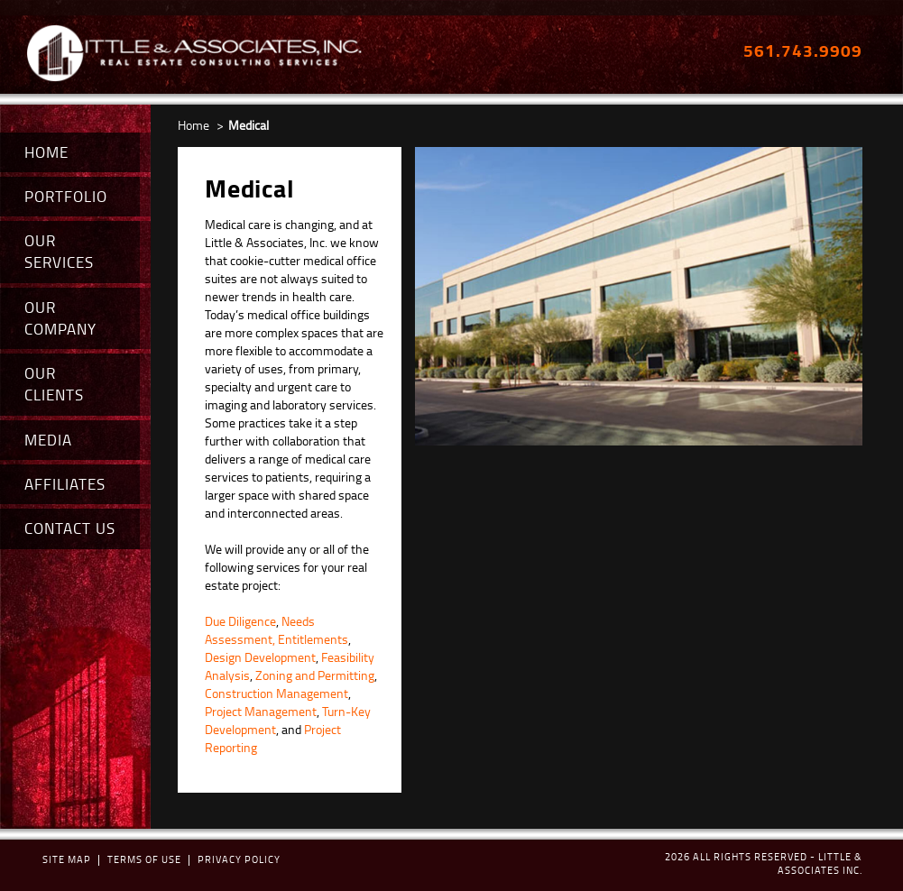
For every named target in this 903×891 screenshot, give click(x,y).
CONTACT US (69, 528)
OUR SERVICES (59, 251)
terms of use (144, 859)
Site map (66, 859)
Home (193, 124)
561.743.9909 (802, 50)
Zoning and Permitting (314, 675)
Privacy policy (239, 859)
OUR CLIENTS (54, 384)
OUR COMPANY (60, 318)
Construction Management (276, 693)
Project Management (261, 711)
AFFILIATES (65, 483)
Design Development (260, 657)
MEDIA (48, 439)
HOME (46, 152)
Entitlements (313, 639)
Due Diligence (240, 620)
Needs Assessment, (260, 630)
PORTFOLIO (65, 196)
